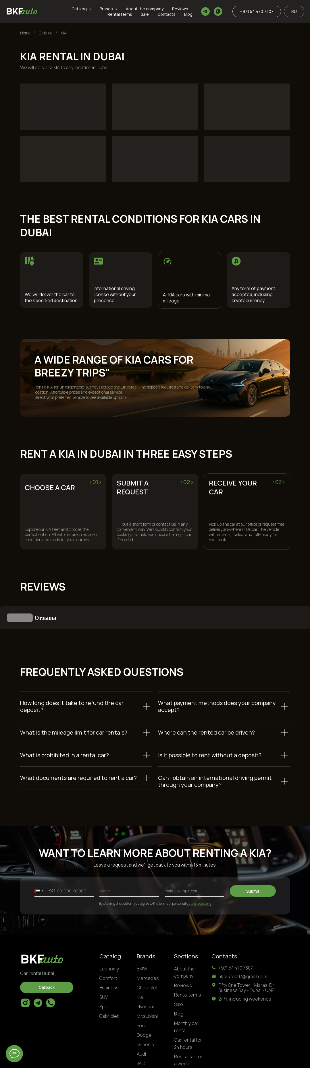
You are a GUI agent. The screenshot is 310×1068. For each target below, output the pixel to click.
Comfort (108, 949)
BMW (142, 940)
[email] (194, 862)
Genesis (145, 1016)
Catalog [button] (80, 8)
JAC (141, 1035)
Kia (140, 968)
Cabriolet (109, 987)
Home (25, 33)
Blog (188, 14)
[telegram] (205, 11)
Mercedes (148, 949)
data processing (198, 874)
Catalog (46, 33)
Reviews (180, 8)
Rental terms (119, 14)
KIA (64, 33)
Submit (252, 862)
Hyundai (145, 978)
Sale (145, 14)
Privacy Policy (209, 1059)
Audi (141, 1025)
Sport (105, 978)
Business (109, 959)
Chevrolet (147, 959)
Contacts (166, 14)
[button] (46, 958)
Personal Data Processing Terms (259, 1059)
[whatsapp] (218, 11)
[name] (129, 862)
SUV (103, 968)
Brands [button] (107, 8)
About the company (144, 8)
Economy (109, 940)
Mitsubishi (147, 987)
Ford (142, 997)
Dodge (144, 1006)
